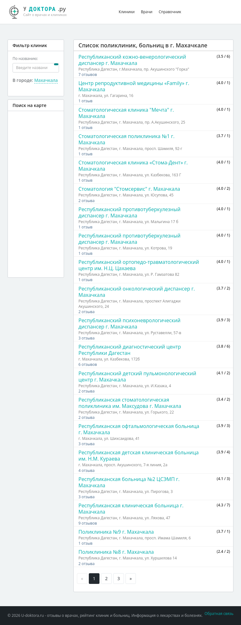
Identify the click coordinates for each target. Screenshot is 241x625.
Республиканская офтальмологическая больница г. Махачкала (138, 429)
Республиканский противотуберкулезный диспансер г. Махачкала (129, 212)
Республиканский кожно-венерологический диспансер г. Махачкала (132, 60)
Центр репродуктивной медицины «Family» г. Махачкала (133, 86)
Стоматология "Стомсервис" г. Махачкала (129, 188)
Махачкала (46, 80)
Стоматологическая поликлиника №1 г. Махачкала (126, 139)
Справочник (170, 11)
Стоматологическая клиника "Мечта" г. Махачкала (126, 113)
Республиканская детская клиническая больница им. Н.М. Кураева (138, 455)
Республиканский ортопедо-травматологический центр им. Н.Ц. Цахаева (138, 265)
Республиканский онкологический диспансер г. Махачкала (136, 291)
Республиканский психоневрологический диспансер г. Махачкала (129, 323)
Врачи (147, 11)
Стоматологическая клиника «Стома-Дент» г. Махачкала (133, 165)
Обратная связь (219, 613)
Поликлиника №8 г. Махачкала (116, 551)
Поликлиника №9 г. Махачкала (116, 531)
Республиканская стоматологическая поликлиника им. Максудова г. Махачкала (129, 402)
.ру (41, 11)
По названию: (25, 58)
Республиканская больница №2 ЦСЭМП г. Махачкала (128, 482)
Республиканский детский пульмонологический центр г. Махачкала (137, 376)
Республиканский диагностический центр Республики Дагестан (129, 349)
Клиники (127, 11)
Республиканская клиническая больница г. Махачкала (131, 508)
